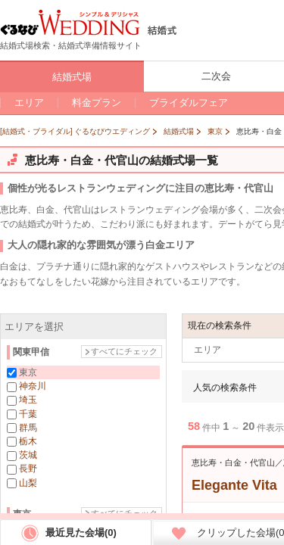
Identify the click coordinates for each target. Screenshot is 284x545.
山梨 (28, 483)
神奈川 (32, 386)
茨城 (28, 455)
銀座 (28, 534)
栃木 (28, 441)
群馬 (28, 427)
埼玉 (28, 399)
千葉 (28, 414)
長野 (28, 468)
